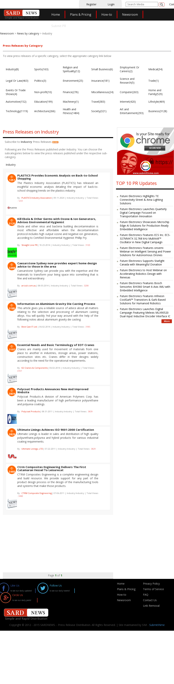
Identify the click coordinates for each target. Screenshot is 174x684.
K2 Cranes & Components (34, 367)
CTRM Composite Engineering (36, 493)
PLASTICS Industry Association (36, 197)
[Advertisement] (67, 541)
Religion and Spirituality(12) (71, 69)
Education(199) (43, 101)
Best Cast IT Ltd (29, 326)
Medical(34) (155, 69)
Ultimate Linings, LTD (32, 448)
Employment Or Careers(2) (129, 69)
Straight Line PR (29, 245)
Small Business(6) (102, 69)
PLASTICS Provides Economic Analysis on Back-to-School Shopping (57, 177)
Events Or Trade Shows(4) (16, 92)
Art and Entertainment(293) (132, 111)
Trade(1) (153, 80)
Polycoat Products (30, 411)
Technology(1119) (17, 111)
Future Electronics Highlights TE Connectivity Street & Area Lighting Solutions (141, 199)
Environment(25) (73, 80)
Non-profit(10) (43, 92)
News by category (28, 33)
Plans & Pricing (80, 14)
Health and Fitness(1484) (71, 111)
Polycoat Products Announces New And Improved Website (52, 390)
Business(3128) (157, 111)
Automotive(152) (16, 101)
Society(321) (98, 111)
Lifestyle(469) (156, 101)
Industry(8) (12, 69)
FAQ (145, 594)
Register (91, 4)
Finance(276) (71, 92)
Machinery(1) (71, 101)
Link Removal (151, 605)
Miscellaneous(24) (102, 92)
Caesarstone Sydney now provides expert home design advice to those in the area (57, 264)
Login (111, 4)
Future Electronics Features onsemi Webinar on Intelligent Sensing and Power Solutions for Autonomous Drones (145, 251)
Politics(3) (40, 80)
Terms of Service (153, 589)
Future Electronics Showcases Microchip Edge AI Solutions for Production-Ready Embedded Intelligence (144, 225)
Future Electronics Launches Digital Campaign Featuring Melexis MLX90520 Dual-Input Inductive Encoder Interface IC (145, 312)
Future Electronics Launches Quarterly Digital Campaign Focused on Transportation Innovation (143, 212)
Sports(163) (41, 69)
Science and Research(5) (127, 80)
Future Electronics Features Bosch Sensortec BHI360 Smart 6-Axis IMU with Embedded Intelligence (145, 286)
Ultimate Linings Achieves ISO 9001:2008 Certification (55, 429)
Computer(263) (129, 92)
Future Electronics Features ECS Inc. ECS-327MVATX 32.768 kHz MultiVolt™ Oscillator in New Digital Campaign (145, 238)
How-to (106, 14)
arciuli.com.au (28, 285)
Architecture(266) (44, 111)
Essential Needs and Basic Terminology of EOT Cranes (55, 345)
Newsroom (130, 14)
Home (55, 14)
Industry (11, 164)
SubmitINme (157, 625)
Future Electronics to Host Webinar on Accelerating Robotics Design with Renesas (143, 273)
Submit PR (58, 26)
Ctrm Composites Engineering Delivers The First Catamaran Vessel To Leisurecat (51, 468)
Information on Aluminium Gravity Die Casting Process (56, 304)
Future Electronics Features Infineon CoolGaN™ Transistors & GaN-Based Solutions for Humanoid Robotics (143, 299)
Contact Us (150, 600)
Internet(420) (128, 101)
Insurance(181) (100, 80)
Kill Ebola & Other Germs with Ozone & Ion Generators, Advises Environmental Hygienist (56, 220)
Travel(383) (98, 101)
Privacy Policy (151, 583)
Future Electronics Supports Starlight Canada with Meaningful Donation (142, 262)
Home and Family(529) (155, 92)
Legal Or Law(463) (17, 80)
